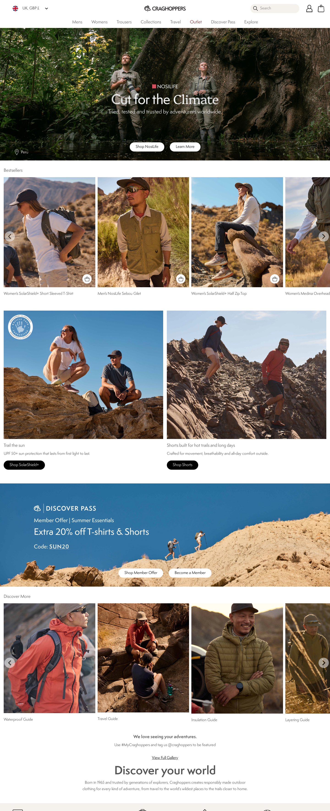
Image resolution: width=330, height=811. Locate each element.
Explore (251, 22)
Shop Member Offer (140, 573)
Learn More (185, 147)
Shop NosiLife (147, 147)
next (324, 236)
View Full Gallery (165, 758)
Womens (99, 22)
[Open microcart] (321, 8)
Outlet (196, 22)
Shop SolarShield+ (24, 465)
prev (10, 236)
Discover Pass (223, 22)
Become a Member (190, 573)
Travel (175, 22)
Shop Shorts (182, 465)
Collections (151, 22)
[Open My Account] (309, 8)
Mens (77, 22)
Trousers (124, 22)
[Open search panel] (275, 8)
